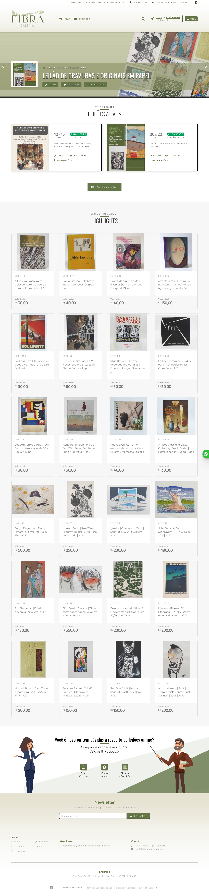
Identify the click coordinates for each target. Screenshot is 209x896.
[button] (3, 66)
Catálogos (82, 18)
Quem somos (41, 841)
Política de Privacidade (125, 888)
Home (64, 18)
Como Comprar (19, 846)
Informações (96, 84)
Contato (38, 846)
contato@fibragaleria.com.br (169, 2)
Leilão (50, 84)
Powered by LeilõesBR (148, 888)
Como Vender (18, 851)
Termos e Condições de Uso (99, 888)
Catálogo (71, 84)
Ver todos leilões (104, 187)
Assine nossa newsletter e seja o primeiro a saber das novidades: (104, 807)
